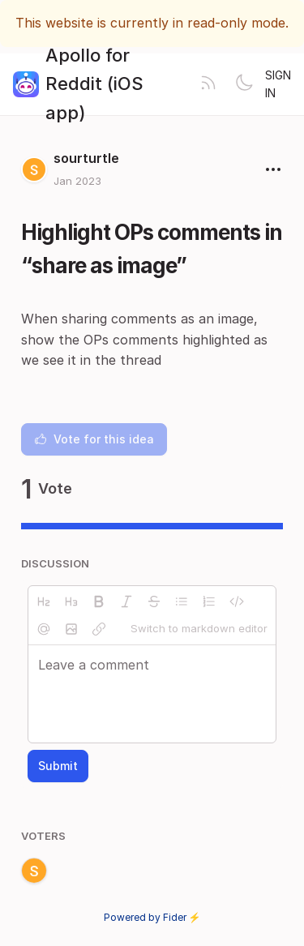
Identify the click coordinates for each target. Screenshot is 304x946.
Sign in (278, 84)
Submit (58, 766)
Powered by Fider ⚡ (152, 917)
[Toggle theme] (244, 84)
